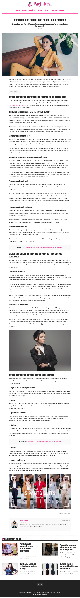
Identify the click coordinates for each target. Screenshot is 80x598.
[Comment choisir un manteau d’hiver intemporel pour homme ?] (50, 568)
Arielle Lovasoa (24, 520)
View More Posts (66, 520)
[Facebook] (38, 586)
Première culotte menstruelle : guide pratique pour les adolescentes (27, 547)
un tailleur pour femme (16, 105)
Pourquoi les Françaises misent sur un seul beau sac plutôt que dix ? (68, 547)
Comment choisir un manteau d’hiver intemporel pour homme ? (68, 567)
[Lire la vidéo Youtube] (40, 491)
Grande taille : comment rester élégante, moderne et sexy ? (29, 566)
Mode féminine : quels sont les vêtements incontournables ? (44, 247)
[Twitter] (41, 586)
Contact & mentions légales (40, 595)
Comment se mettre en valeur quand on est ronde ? (44, 441)
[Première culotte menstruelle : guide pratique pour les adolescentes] (10, 549)
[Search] (77, 10)
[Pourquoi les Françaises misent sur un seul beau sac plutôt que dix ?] (50, 549)
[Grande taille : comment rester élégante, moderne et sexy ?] (10, 568)
